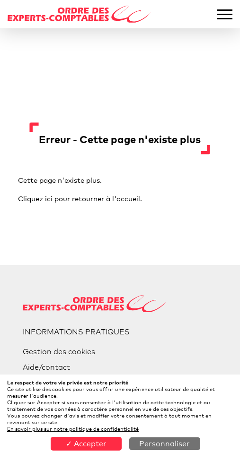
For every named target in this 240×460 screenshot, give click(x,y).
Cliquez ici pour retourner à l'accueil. (80, 198)
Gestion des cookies (59, 351)
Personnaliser (164, 443)
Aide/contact (46, 367)
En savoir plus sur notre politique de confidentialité (73, 429)
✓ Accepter (86, 443)
